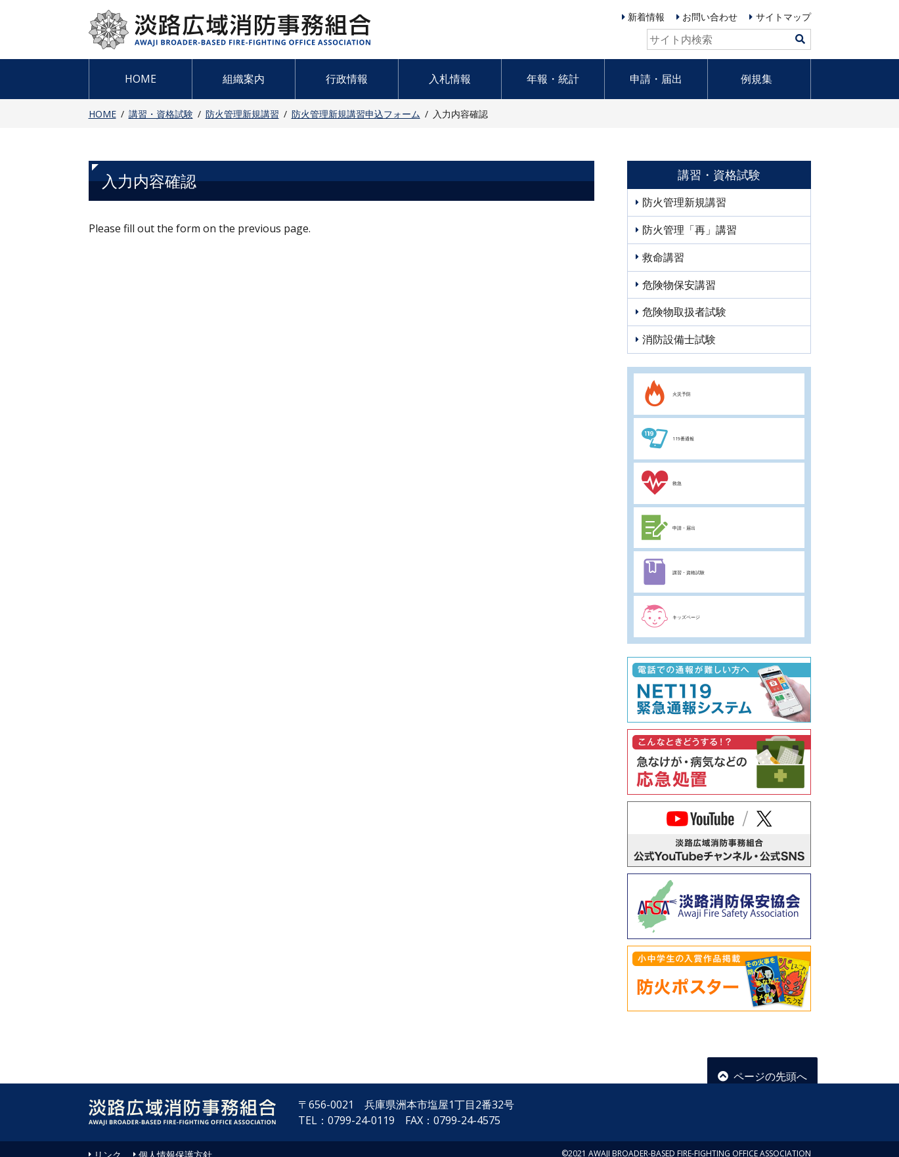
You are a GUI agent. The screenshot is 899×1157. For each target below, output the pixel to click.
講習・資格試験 (161, 114)
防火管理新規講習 (242, 114)
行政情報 (347, 79)
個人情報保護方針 (175, 1143)
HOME (140, 79)
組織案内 (244, 79)
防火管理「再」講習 (689, 229)
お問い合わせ (709, 17)
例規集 (756, 79)
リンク (107, 1143)
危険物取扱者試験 (684, 312)
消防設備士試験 (679, 339)
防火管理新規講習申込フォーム (356, 114)
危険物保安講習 (679, 285)
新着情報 (646, 17)
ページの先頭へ (762, 1059)
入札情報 (450, 79)
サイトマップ (783, 17)
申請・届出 (656, 79)
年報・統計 (553, 79)
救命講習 (663, 257)
